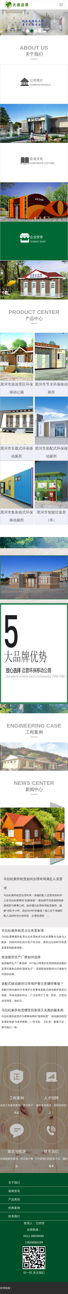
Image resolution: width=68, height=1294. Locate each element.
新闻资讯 (14, 1191)
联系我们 (14, 1216)
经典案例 (14, 1207)
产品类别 (14, 1199)
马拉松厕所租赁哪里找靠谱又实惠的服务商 (32, 1010)
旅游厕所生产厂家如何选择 (21, 957)
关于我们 (14, 1182)
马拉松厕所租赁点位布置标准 (22, 930)
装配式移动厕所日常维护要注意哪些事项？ (32, 984)
